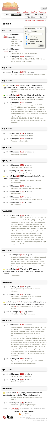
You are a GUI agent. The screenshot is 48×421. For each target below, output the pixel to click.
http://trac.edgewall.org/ (40, 420)
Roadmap (27, 14)
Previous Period (30, 20)
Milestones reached (32, 39)
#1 (16, 306)
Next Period (40, 20)
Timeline (16, 14)
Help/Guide (25, 12)
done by (34, 34)
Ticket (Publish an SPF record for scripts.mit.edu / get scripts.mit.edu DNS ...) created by (23, 271)
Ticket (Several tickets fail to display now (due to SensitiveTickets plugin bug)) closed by (24, 96)
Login (18, 12)
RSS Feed (25, 414)
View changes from (34, 28)
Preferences (42, 12)
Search (42, 17)
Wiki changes (30, 43)
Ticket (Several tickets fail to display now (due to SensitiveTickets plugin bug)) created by (24, 303)
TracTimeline (15, 408)
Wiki (7, 14)
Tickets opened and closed (34, 41)
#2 (20, 306)
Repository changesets (33, 37)
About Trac (34, 12)
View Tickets (31, 17)
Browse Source (39, 14)
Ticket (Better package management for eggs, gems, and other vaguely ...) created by (23, 86)
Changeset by (11, 36)
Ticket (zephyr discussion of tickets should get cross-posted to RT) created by (22, 394)
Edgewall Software (24, 417)
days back (32, 31)
